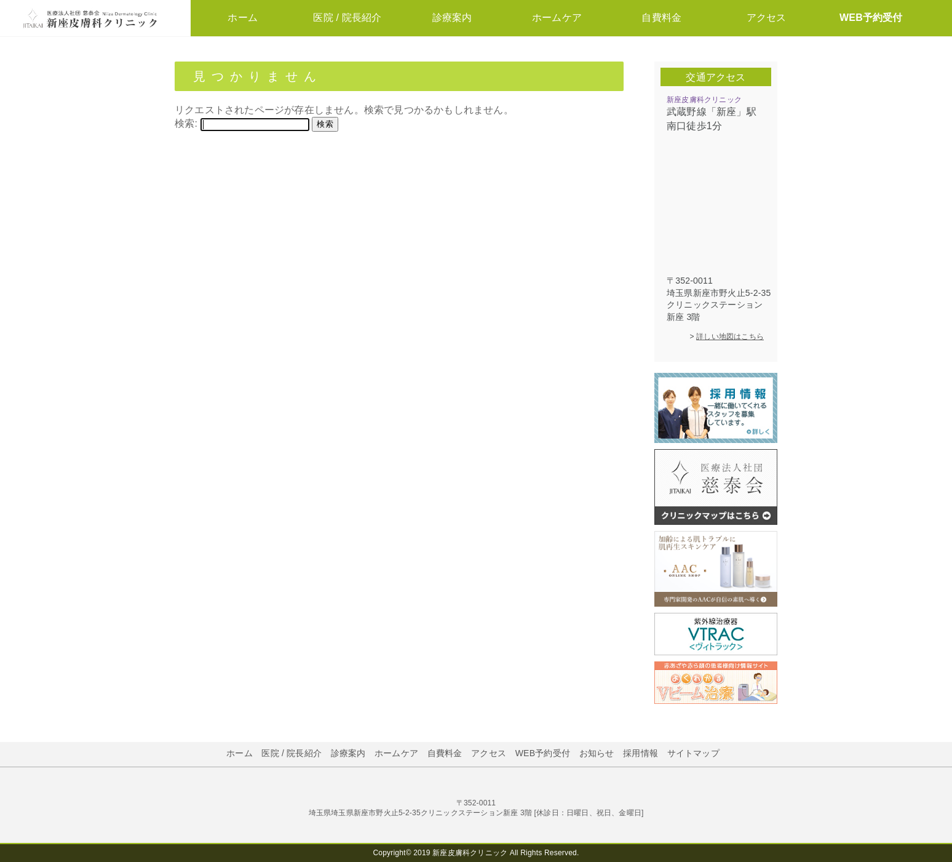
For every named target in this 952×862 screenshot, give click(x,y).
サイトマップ (693, 753)
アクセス (767, 17)
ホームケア (557, 17)
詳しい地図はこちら (730, 336)
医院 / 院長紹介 (347, 17)
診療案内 (452, 17)
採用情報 (640, 753)
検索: (186, 124)
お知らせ (596, 753)
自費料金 (661, 17)
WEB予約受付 (542, 753)
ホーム (243, 17)
